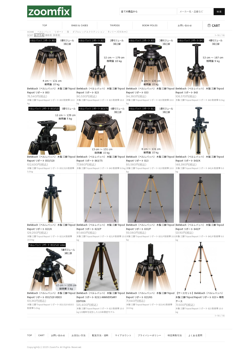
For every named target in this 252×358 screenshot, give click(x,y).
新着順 (56, 35)
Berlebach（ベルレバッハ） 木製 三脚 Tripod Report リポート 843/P (200, 226)
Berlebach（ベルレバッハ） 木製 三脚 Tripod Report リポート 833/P (150, 226)
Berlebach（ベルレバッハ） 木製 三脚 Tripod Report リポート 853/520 (51, 158)
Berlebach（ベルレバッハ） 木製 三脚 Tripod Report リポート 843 (200, 90)
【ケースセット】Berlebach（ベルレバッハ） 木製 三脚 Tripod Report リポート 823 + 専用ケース (200, 297)
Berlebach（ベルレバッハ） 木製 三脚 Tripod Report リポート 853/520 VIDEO (51, 294)
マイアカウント (123, 335)
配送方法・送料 (100, 335)
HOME (30, 32)
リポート (59, 31)
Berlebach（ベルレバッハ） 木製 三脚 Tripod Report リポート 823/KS (150, 294)
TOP (44, 25)
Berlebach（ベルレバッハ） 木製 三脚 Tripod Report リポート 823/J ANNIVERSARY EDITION (101, 297)
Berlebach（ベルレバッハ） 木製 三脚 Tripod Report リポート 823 (101, 90)
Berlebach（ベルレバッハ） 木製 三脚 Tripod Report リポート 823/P (101, 226)
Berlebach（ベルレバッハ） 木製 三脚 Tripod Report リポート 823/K (51, 226)
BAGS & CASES (79, 25)
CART (214, 25)
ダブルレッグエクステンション (88, 31)
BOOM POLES (150, 25)
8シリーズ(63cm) (117, 31)
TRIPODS (115, 25)
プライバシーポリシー (149, 335)
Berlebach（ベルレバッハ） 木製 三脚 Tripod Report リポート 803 (51, 90)
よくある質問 (195, 335)
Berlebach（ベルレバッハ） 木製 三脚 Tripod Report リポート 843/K (200, 158)
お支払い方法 (79, 335)
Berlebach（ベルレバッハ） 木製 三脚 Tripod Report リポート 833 (150, 90)
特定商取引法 (175, 335)
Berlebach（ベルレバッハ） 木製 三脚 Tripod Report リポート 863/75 (101, 158)
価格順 (48, 35)
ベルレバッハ (44, 31)
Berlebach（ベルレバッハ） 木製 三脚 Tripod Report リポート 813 (150, 158)
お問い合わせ (185, 25)
